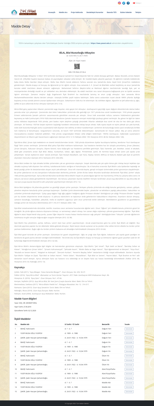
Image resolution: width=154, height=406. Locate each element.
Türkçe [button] (137, 3)
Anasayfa (51, 12)
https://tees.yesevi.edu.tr (101, 43)
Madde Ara (63, 12)
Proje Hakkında (77, 12)
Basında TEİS (111, 12)
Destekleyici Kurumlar (94, 12)
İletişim (138, 12)
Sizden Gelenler (126, 12)
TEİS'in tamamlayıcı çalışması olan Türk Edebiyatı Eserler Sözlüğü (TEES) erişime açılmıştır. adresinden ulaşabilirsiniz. (76, 43)
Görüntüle (129, 329)
